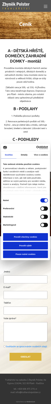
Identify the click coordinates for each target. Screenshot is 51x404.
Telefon (7, 303)
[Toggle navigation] (45, 6)
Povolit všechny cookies (25, 237)
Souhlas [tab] (9, 155)
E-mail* (7, 287)
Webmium (31, 402)
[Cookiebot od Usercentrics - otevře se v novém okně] (36, 147)
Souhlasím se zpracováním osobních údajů (26, 346)
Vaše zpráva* (10, 318)
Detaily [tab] (24, 155)
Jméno (7, 271)
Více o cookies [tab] (41, 155)
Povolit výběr (25, 245)
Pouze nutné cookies (25, 254)
